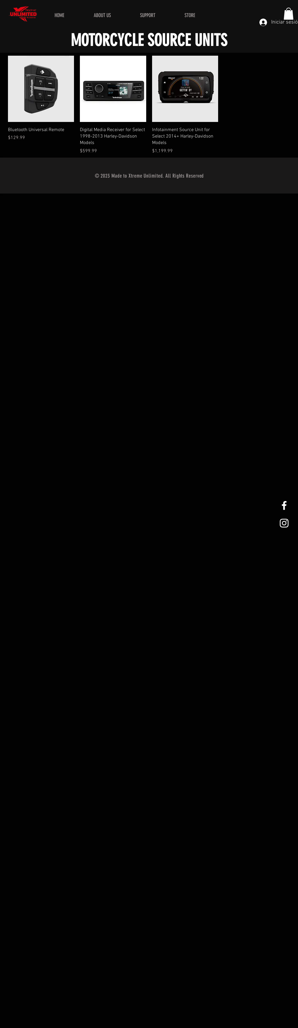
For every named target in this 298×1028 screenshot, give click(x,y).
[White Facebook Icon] (284, 505)
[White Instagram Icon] (284, 523)
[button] (289, 14)
